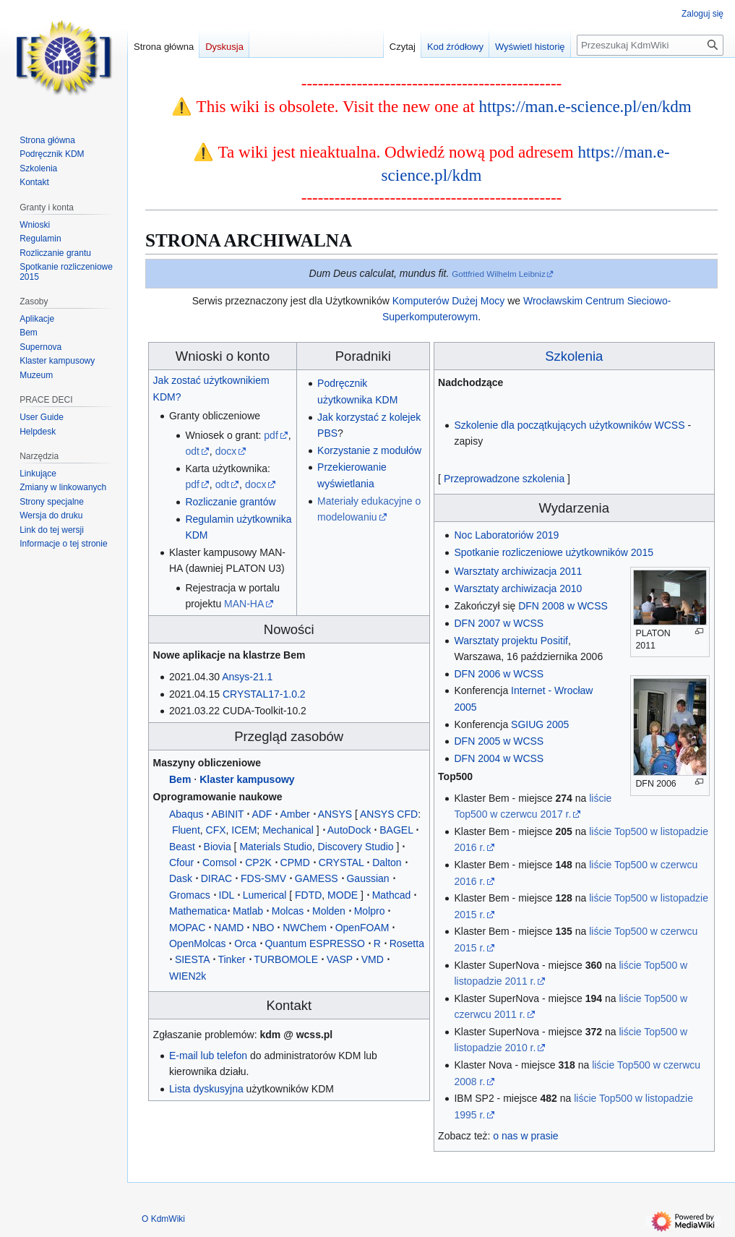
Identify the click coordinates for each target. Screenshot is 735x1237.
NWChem (305, 927)
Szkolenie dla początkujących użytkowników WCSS (569, 425)
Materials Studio (275, 846)
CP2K (258, 862)
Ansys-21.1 (247, 676)
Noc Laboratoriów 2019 (506, 535)
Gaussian (367, 878)
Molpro (369, 911)
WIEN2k (187, 976)
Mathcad (391, 895)
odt (192, 451)
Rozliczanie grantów (230, 502)
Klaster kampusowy (247, 779)
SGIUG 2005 (540, 724)
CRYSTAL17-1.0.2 (264, 694)
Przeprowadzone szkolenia (504, 478)
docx (226, 451)
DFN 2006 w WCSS (498, 674)
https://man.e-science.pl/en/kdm (585, 106)
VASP (340, 959)
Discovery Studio (356, 846)
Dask (180, 878)
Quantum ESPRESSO (315, 943)
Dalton (386, 862)
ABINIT (227, 814)
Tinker (231, 959)
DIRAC (217, 878)
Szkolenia (574, 356)
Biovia (217, 846)
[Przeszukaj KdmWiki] (650, 45)
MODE (342, 895)
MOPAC (187, 927)
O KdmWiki (163, 1219)
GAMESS (316, 878)
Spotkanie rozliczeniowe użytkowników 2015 (553, 552)
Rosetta (407, 943)
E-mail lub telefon (208, 1055)
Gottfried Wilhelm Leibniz (499, 273)
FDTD (308, 895)
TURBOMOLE (286, 959)
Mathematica (198, 911)
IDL (226, 895)
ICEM (244, 830)
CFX (216, 830)
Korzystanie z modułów (369, 450)
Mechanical (288, 830)
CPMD (295, 862)
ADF (262, 814)
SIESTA (192, 959)
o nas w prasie (525, 1136)
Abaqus (186, 814)
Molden (328, 911)
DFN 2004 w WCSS (498, 758)
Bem (180, 779)
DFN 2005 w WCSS (498, 741)
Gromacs (189, 895)
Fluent (186, 830)
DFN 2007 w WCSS (498, 623)
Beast (182, 846)
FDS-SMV (263, 878)
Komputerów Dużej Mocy (448, 301)
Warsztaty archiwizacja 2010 (518, 588)
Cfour (181, 862)
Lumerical (265, 895)
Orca (245, 943)
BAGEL (396, 830)
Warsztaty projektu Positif (510, 640)
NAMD (229, 927)
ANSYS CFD (389, 814)
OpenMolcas (197, 943)
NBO (263, 927)
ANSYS (335, 814)
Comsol (219, 862)
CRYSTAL (341, 862)
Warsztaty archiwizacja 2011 (518, 571)
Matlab (248, 911)
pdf (271, 435)
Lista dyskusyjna (206, 1089)
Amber (294, 814)
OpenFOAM (362, 927)
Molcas (288, 911)
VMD (372, 959)
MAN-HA (244, 603)
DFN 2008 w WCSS (563, 606)
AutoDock (349, 830)
